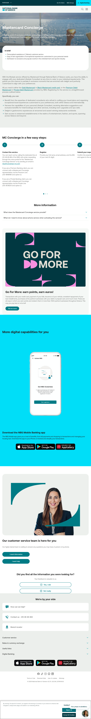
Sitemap (61, 678)
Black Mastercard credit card (48, 88)
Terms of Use (31, 678)
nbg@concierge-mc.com (11, 164)
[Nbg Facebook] (38, 674)
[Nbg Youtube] (49, 674)
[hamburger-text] (87, 9)
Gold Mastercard (28, 88)
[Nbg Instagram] (45, 674)
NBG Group (70, 3)
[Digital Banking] (83, 3)
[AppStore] (24, 663)
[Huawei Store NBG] (65, 447)
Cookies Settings (69, 705)
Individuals (7, 2)
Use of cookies (52, 678)
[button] (43, 193)
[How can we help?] (45, 607)
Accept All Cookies (69, 715)
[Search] (82, 9)
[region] (45, 710)
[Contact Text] (45, 617)
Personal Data (41, 678)
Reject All (69, 710)
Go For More (60, 3)
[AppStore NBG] (25, 447)
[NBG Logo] (10, 9)
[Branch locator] (45, 627)
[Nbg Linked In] (52, 674)
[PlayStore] (45, 663)
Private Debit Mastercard (23, 90)
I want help (16, 561)
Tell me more (12, 308)
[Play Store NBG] (45, 447)
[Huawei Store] (67, 663)
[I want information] (16, 554)
